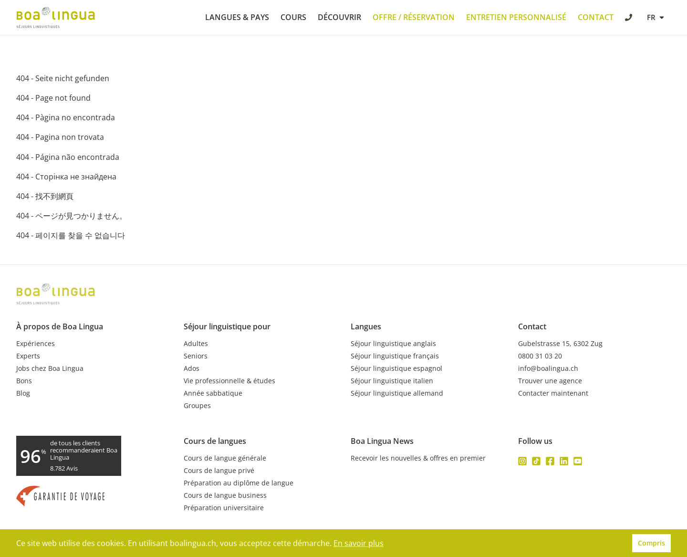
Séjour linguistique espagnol (396, 368)
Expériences (35, 343)
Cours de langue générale (225, 458)
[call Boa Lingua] (629, 18)
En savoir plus (358, 543)
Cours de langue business (225, 495)
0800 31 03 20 (540, 356)
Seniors (196, 356)
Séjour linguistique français (395, 356)
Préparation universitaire (224, 508)
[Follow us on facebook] (550, 461)
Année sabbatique (213, 393)
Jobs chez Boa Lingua (49, 368)
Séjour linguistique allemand (397, 393)
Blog (23, 393)
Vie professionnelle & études (229, 381)
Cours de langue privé (219, 470)
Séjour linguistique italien (392, 381)
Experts (28, 356)
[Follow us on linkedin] (564, 461)
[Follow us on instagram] (522, 461)
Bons (24, 381)
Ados (191, 368)
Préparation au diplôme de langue (238, 483)
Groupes (197, 405)
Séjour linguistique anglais (393, 343)
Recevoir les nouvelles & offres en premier (418, 458)
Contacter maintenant (553, 393)
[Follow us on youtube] (577, 461)
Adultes (196, 343)
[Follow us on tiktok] (536, 461)
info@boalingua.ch (548, 368)
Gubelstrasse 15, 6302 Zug (560, 343)
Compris (651, 542)
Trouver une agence (550, 381)
